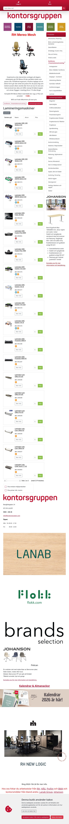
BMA (60, 788)
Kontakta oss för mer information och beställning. (20, 680)
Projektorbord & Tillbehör (56, 121)
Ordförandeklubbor (55, 108)
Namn (17, 117)
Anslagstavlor (53, 66)
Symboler (7, 113)
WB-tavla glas (53, 132)
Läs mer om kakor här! (29, 811)
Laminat (51, 94)
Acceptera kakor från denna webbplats (36, 817)
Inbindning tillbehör (55, 80)
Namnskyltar (53, 104)
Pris (36, 117)
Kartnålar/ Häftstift (54, 84)
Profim (50, 788)
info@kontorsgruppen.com (11, 516)
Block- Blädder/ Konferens (57, 70)
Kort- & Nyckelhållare (55, 90)
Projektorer (52, 125)
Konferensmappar (54, 87)
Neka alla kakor (57, 817)
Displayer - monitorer (55, 77)
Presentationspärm (55, 115)
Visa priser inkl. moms (14, 490)
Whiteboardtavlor (54, 139)
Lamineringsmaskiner (55, 97)
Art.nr (26, 117)
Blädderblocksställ (54, 73)
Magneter (52, 101)
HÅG (43, 788)
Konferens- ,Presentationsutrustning (15, 103)
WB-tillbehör (53, 135)
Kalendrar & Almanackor (34, 686)
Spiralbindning (53, 128)
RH (38, 788)
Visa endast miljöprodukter (16, 487)
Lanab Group (46, 791)
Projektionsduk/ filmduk (56, 118)
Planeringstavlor (54, 111)
